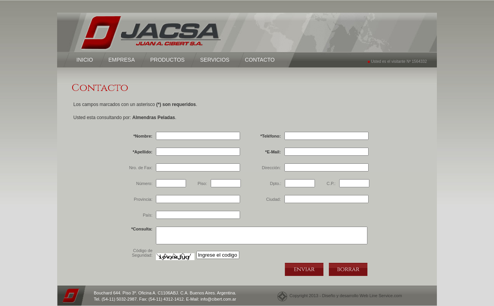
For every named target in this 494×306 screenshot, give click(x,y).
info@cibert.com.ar (218, 299)
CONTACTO (259, 60)
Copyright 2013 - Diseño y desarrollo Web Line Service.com (344, 295)
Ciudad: (273, 199)
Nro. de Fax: (140, 167)
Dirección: (271, 167)
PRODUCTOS (167, 60)
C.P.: (331, 183)
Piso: (202, 183)
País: (147, 215)
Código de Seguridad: (142, 252)
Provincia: (143, 199)
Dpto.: (275, 183)
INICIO (84, 60)
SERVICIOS (214, 60)
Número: (144, 183)
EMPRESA (121, 60)
